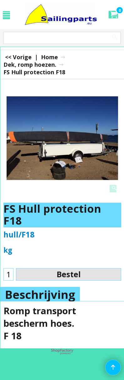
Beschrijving (40, 294)
